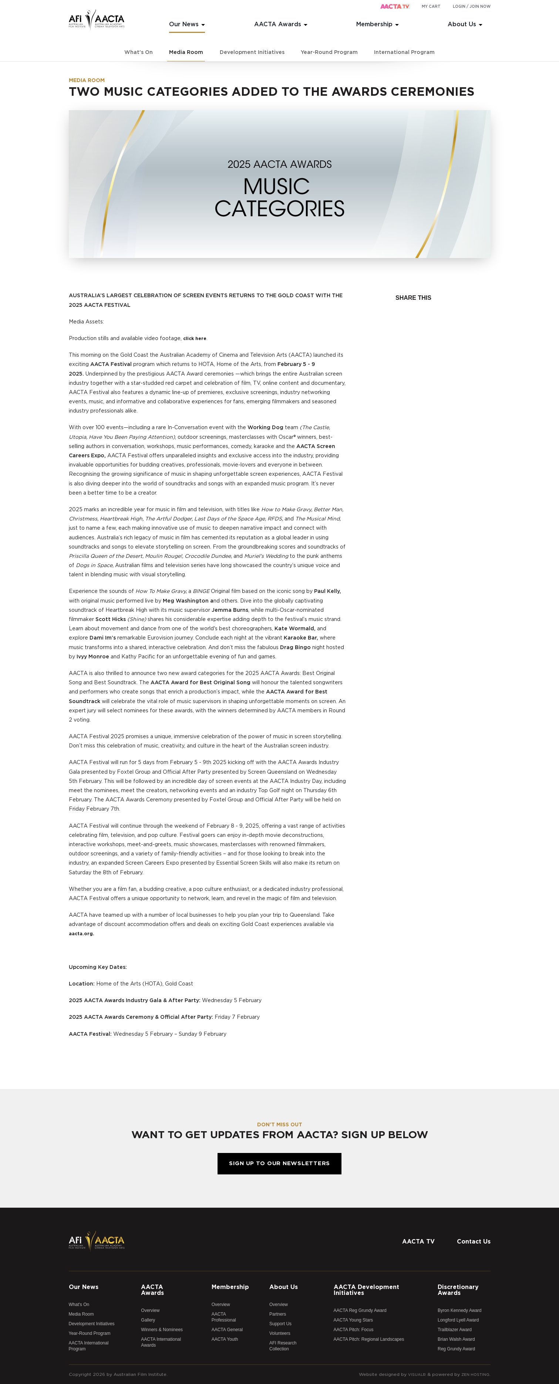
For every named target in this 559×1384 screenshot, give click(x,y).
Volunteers (279, 1333)
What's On (138, 52)
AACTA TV (418, 1242)
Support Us (280, 1323)
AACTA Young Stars (353, 1320)
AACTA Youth (225, 1339)
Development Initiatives (252, 52)
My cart (431, 7)
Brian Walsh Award (456, 1339)
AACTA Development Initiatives (366, 1290)
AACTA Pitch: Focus (354, 1329)
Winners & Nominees (162, 1329)
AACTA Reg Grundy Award (360, 1310)
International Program (404, 52)
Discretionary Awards (458, 1290)
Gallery (148, 1320)
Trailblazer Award (455, 1329)
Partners (277, 1314)
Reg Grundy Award (456, 1348)
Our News (184, 24)
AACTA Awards (277, 24)
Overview (150, 1310)
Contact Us (474, 1242)
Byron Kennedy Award (460, 1310)
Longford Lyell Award (458, 1320)
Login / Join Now (472, 7)
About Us (462, 24)
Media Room (186, 52)
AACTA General (227, 1329)
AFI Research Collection (282, 1345)
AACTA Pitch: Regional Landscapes (369, 1339)
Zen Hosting (473, 1374)
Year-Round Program (329, 52)
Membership (374, 24)
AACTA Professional (224, 1317)
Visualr (412, 1374)
